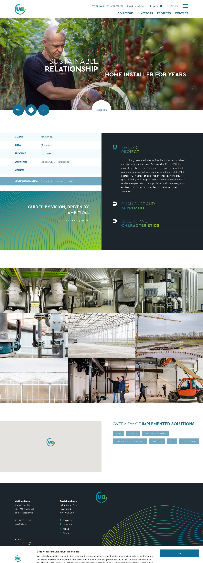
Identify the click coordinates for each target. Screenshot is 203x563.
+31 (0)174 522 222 (114, 6)
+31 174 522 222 (23, 520)
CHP (172, 441)
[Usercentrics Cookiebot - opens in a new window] (18, 557)
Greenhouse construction (130, 441)
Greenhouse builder (155, 433)
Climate (133, 433)
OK (179, 536)
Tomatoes (157, 441)
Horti (118, 433)
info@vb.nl (140, 6)
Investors (145, 13)
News (66, 528)
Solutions (126, 13)
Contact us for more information (45, 181)
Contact (181, 13)
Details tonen (43, 557)
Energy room (189, 441)
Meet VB (67, 524)
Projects (164, 13)
